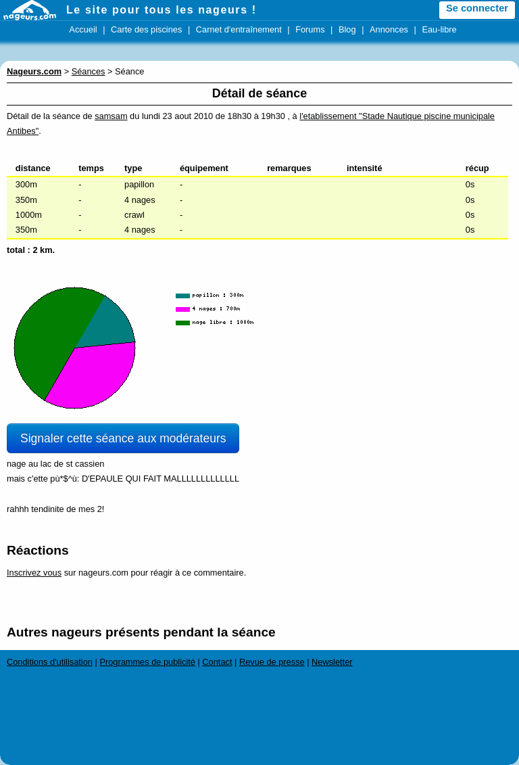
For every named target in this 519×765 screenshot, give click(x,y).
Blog (347, 29)
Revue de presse (272, 662)
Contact (217, 662)
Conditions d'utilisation (50, 662)
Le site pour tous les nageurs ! (161, 10)
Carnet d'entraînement (239, 29)
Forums (309, 29)
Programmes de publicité (147, 662)
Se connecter (477, 8)
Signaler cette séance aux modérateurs (123, 438)
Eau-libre (439, 29)
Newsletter (332, 662)
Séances (88, 71)
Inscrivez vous (34, 572)
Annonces (389, 29)
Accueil (83, 29)
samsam (111, 116)
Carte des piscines (146, 29)
